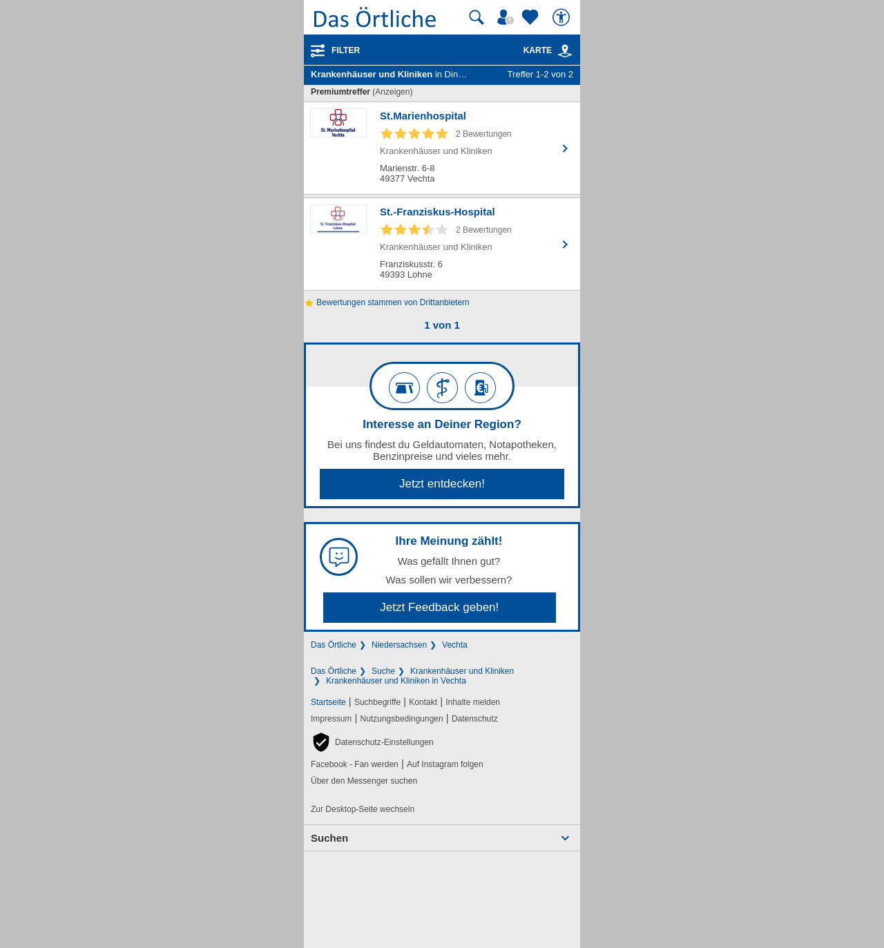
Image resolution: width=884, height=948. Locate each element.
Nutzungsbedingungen (402, 719)
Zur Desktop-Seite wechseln (362, 809)
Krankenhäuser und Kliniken (462, 671)
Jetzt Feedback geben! (439, 607)
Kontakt (423, 702)
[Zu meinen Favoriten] (531, 17)
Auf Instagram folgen (445, 764)
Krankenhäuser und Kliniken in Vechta (396, 681)
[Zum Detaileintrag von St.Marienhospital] (442, 148)
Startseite (328, 702)
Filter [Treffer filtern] (346, 50)
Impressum (331, 719)
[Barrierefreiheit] (562, 17)
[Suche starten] (476, 17)
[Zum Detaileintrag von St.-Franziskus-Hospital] (442, 244)
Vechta (455, 645)
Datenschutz (475, 719)
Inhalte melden (472, 702)
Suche (383, 671)
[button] (372, 742)
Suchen (329, 838)
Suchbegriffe (377, 702)
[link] (565, 51)
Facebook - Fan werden (354, 764)
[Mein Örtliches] (507, 17)
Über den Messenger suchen (364, 781)
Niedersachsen (399, 645)
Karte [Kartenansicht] (548, 50)
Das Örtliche (333, 645)
